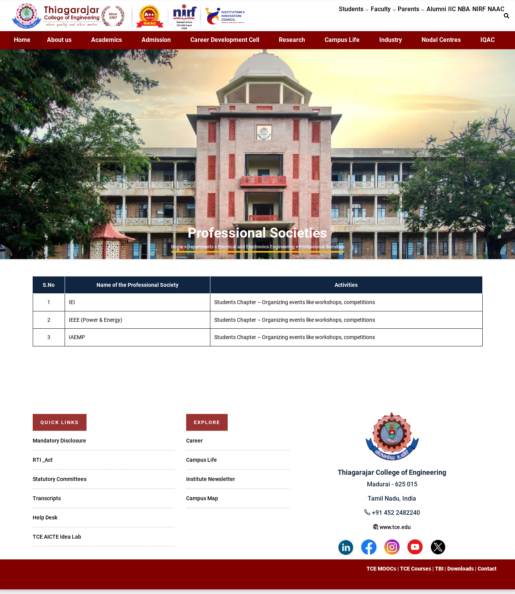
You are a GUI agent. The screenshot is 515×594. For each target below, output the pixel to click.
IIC (432, 18)
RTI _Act (43, 464)
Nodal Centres (441, 44)
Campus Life (342, 44)
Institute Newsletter (210, 484)
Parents (380, 18)
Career (194, 445)
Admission (156, 44)
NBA (450, 18)
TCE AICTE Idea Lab (57, 541)
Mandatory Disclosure (59, 445)
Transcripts (47, 503)
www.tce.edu (392, 532)
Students (312, 18)
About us (59, 44)
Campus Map (202, 503)
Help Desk (45, 522)
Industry (390, 44)
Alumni (411, 18)
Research (292, 44)
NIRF (470, 18)
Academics (106, 44)
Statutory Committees (60, 484)
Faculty (346, 18)
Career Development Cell (224, 44)
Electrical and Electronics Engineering (256, 251)
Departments (200, 251)
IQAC (487, 44)
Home (22, 44)
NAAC (493, 18)
